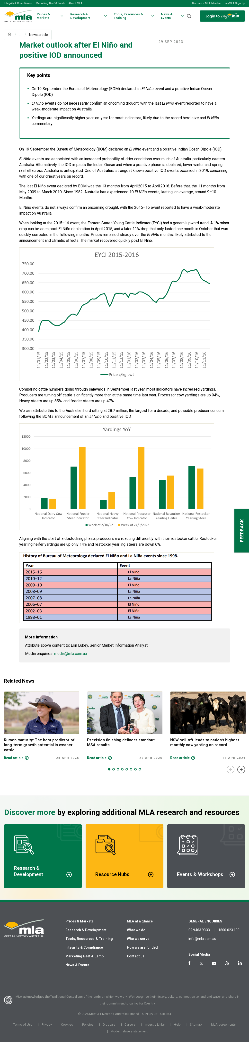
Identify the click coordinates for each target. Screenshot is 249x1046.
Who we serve (138, 943)
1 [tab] (109, 773)
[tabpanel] (41, 729)
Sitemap (196, 1028)
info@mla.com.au (202, 943)
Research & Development (86, 934)
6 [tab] (131, 773)
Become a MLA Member (207, 3)
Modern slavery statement (129, 1035)
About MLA (75, 3)
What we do (136, 934)
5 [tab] (126, 773)
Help (177, 1028)
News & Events (77, 969)
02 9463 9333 (199, 934)
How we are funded (142, 951)
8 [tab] (140, 773)
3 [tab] (118, 773)
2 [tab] (113, 773)
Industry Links (155, 1028)
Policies (87, 1028)
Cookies (67, 1028)
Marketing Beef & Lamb (50, 3)
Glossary (109, 1028)
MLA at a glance (140, 925)
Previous (230, 773)
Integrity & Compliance (18, 3)
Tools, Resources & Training (89, 943)
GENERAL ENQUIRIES (205, 925)
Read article (13, 762)
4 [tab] (122, 773)
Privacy (47, 1028)
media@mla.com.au (70, 657)
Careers (129, 1028)
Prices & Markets (79, 925)
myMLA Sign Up (235, 3)
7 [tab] (135, 773)
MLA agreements (223, 1028)
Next (241, 773)
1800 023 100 (229, 934)
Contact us (136, 960)
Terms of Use (23, 1028)
